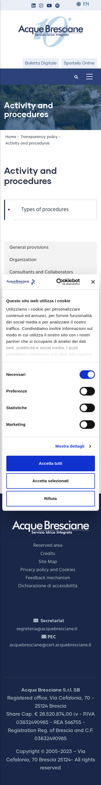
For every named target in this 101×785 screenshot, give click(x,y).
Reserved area (47, 545)
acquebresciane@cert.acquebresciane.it (51, 645)
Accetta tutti (50, 463)
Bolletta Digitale (41, 63)
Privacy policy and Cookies (47, 570)
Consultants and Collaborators (41, 272)
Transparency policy (39, 137)
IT (87, 11)
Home (10, 137)
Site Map (48, 562)
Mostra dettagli (69, 446)
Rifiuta (50, 498)
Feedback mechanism (48, 578)
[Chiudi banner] (93, 282)
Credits (47, 554)
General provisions (28, 247)
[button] (33, 6)
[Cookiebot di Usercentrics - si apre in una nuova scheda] (59, 281)
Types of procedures (45, 210)
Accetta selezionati (50, 480)
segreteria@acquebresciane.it (47, 629)
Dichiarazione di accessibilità (47, 586)
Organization (23, 260)
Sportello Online (79, 63)
